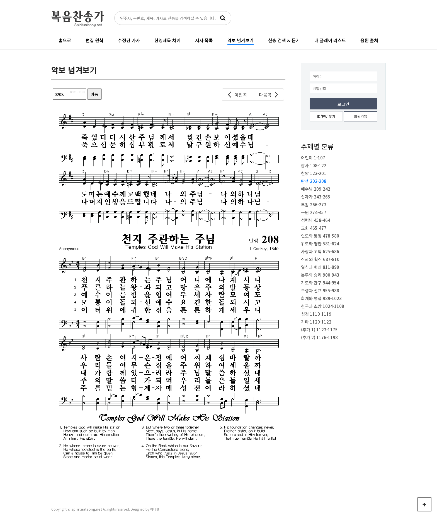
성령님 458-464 (315, 220)
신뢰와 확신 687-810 (320, 259)
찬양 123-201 (313, 173)
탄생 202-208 (313, 181)
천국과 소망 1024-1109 (322, 306)
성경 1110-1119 (316, 314)
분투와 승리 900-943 (320, 275)
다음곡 (268, 94)
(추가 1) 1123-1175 (319, 329)
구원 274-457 (313, 212)
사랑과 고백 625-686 (320, 251)
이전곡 (237, 94)
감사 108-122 (313, 165)
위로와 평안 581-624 (320, 243)
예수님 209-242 (315, 189)
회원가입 (360, 116)
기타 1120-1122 (316, 322)
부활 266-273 (313, 204)
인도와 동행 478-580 (320, 236)
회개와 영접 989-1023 (321, 298)
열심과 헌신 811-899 (320, 267)
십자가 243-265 (315, 197)
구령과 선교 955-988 (320, 290)
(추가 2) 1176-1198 (319, 337)
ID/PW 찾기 (326, 116)
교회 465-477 (313, 228)
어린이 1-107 (313, 158)
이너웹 (154, 509)
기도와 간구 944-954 (320, 283)
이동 (94, 94)
